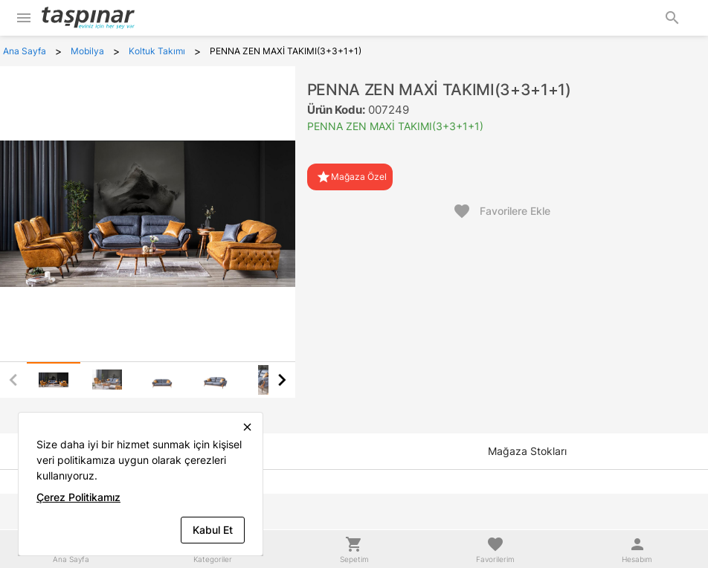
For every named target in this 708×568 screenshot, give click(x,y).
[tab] (53, 380)
